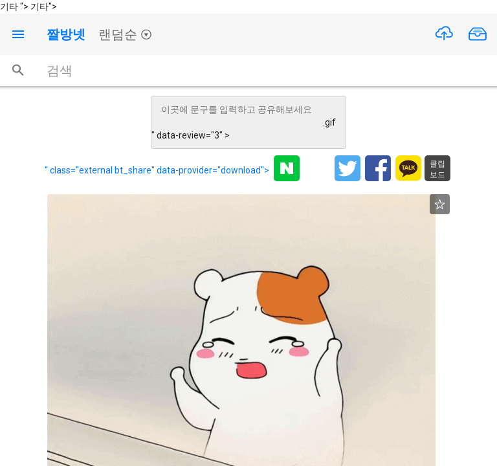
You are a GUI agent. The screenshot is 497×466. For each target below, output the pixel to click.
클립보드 (437, 169)
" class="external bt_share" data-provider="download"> (157, 170)
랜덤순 (125, 34)
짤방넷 (66, 34)
